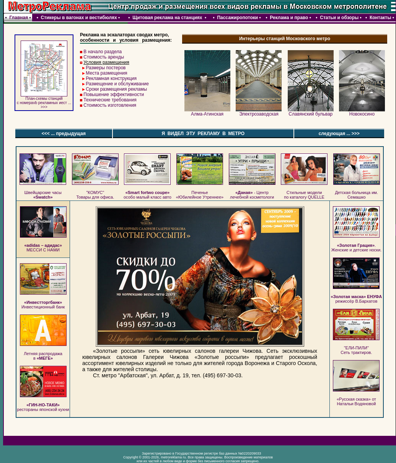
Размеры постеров (105, 67)
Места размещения (106, 73)
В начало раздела (102, 51)
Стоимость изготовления (109, 105)
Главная (18, 17)
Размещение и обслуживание (117, 83)
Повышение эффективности (113, 94)
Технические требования (109, 100)
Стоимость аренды (103, 57)
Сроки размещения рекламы (116, 89)
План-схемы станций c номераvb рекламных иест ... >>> (44, 101)
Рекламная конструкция (111, 78)
